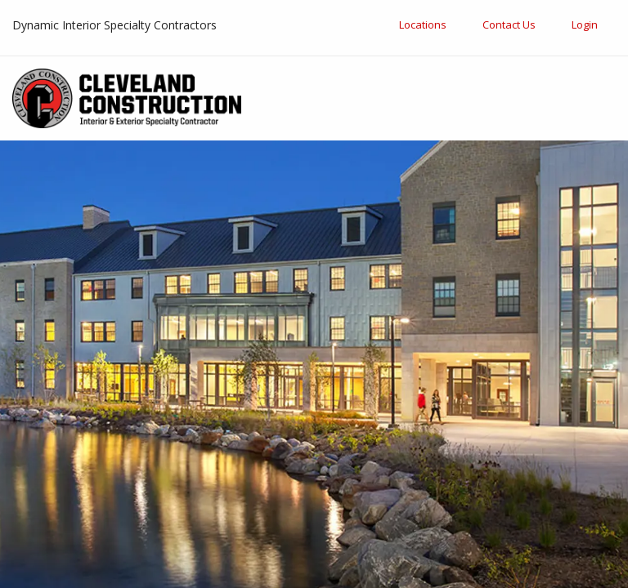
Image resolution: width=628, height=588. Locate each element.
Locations (422, 24)
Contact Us (509, 24)
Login (585, 24)
